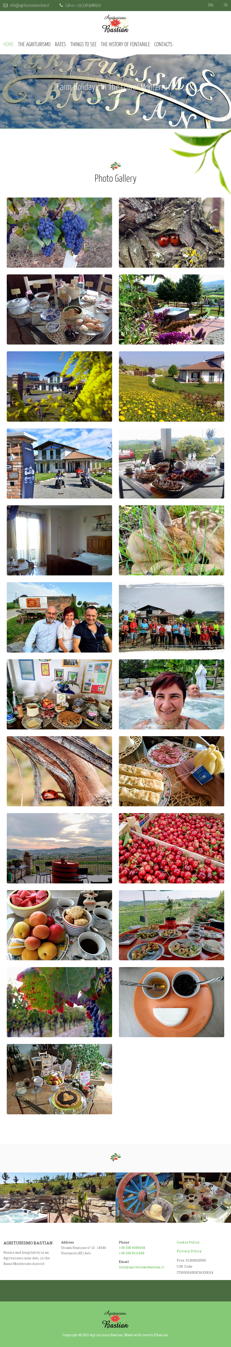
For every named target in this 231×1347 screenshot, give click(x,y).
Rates (60, 44)
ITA (226, 5)
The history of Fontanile (125, 44)
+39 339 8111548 (131, 1253)
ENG (210, 5)
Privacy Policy (189, 1251)
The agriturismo (34, 44)
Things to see (83, 44)
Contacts (163, 44)
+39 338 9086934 (132, 1248)
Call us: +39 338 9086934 (80, 6)
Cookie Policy (188, 1242)
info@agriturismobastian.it (26, 6)
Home (8, 44)
